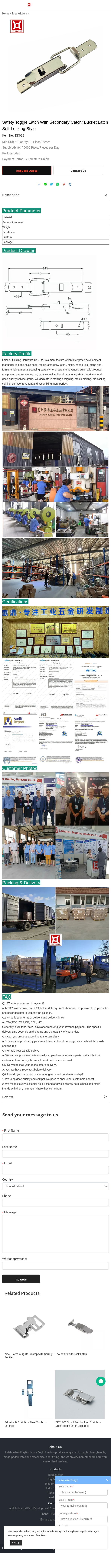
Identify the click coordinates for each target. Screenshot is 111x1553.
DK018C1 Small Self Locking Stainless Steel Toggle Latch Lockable (78, 1424)
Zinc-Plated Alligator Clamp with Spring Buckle (28, 1356)
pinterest (64, 184)
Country (7, 1179)
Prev (7, 65)
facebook (39, 184)
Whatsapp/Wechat (14, 1259)
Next (104, 65)
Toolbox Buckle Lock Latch (71, 1354)
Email (7, 1163)
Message (9, 1212)
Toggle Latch (19, 13)
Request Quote (27, 170)
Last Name (9, 1147)
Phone (6, 1196)
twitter (51, 184)
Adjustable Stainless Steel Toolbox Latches (25, 1424)
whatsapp (58, 184)
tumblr (70, 184)
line (45, 184)
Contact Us (78, 170)
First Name (10, 1130)
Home (5, 13)
